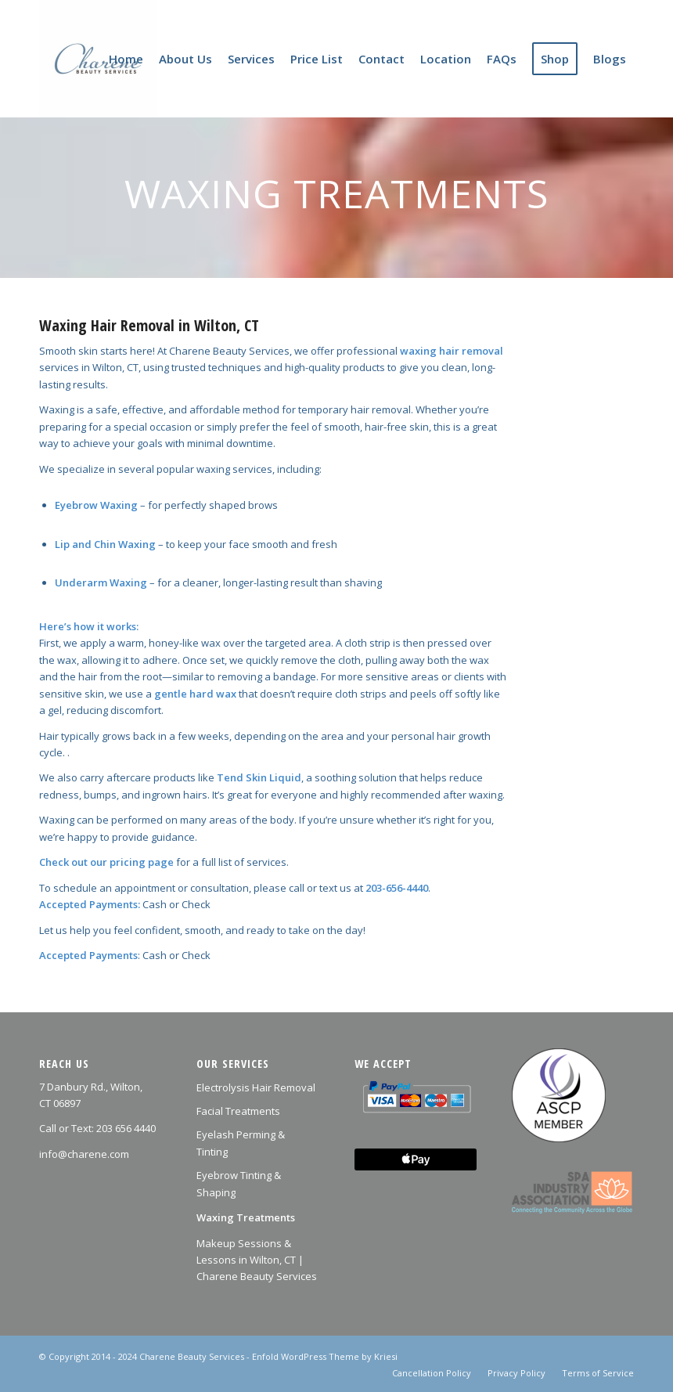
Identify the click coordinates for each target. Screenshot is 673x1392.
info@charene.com (84, 1154)
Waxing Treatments (245, 1217)
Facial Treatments (238, 1111)
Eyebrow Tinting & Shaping (238, 1183)
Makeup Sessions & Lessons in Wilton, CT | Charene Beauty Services (256, 1260)
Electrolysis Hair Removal (255, 1087)
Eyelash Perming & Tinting (240, 1142)
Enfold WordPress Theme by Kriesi (325, 1356)
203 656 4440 (126, 1128)
